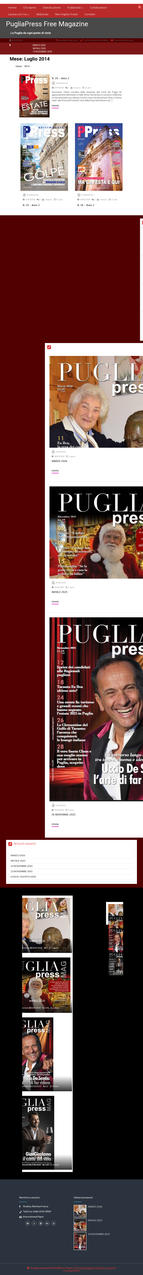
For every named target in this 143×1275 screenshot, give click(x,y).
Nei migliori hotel (66, 14)
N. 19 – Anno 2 (31, 205)
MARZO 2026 (39, 45)
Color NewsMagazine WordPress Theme (93, 1268)
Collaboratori (98, 7)
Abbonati (42, 14)
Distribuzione (52, 7)
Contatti (90, 14)
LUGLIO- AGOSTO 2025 (23, 876)
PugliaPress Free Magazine (47, 24)
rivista (55, 105)
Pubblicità (74, 7)
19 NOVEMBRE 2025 (42, 51)
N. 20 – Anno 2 (60, 78)
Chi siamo (29, 7)
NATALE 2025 (39, 48)
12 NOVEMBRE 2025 (22, 871)
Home (12, 7)
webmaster (63, 83)
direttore (138, 452)
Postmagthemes (71, 1270)
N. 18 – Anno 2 (85, 205)
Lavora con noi (17, 14)
